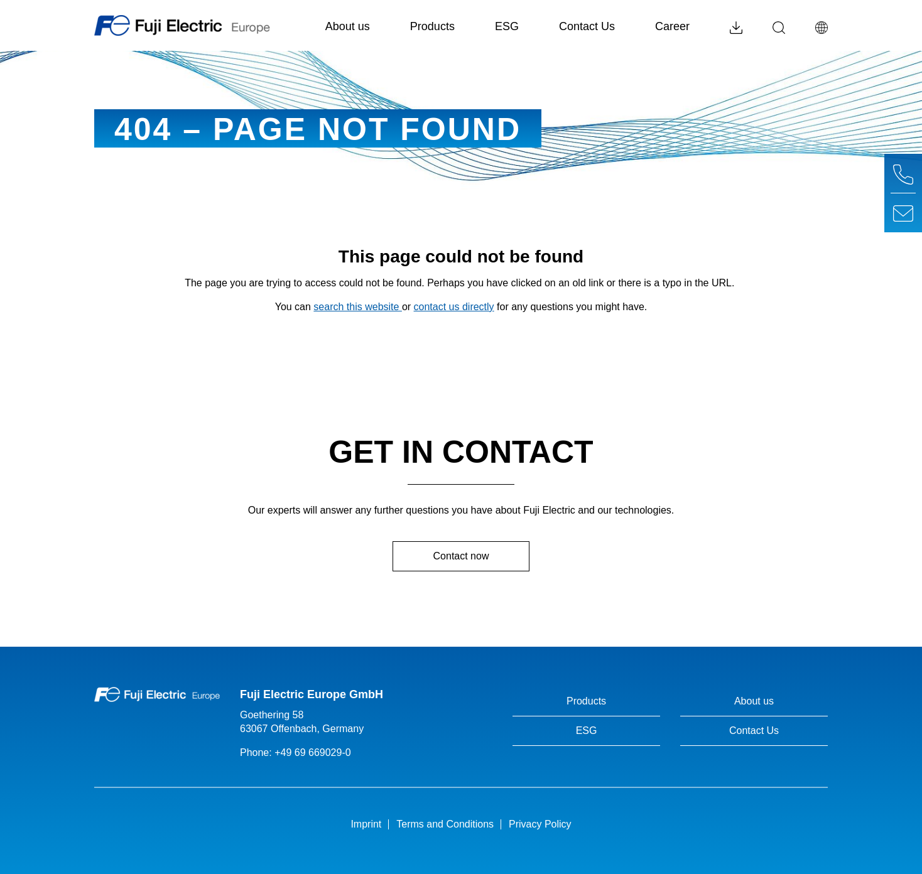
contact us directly (454, 306)
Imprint (365, 824)
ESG (507, 26)
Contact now (461, 556)
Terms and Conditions (445, 824)
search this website (357, 306)
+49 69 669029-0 (312, 752)
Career (672, 26)
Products (442, 25)
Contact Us (587, 26)
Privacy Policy (540, 824)
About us (357, 25)
